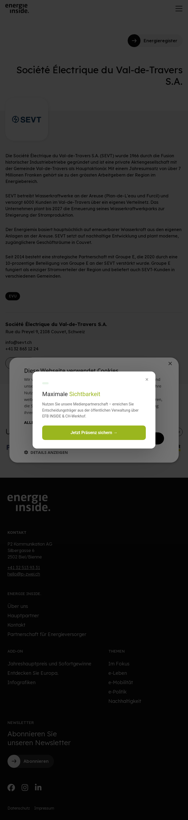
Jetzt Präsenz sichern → (94, 432)
